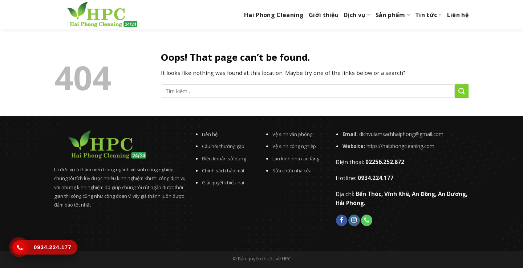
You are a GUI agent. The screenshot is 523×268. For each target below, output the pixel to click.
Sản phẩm (393, 15)
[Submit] (462, 91)
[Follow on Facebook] (341, 220)
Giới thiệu (323, 15)
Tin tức (428, 15)
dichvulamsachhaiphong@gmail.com (401, 134)
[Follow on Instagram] (354, 220)
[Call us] (366, 220)
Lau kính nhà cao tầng (295, 158)
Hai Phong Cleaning (274, 15)
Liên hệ (458, 15)
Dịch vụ (357, 15)
